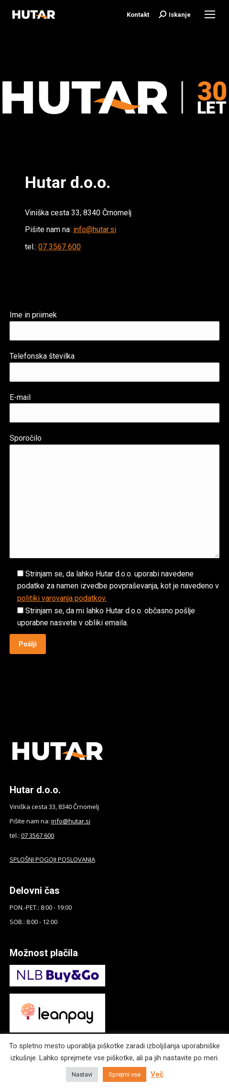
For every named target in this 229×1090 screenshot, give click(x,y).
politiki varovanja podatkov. (62, 598)
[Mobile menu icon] (209, 14)
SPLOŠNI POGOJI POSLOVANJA (52, 859)
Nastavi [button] (82, 1074)
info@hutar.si (94, 229)
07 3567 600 (59, 246)
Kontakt (138, 14)
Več (157, 1074)
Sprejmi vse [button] (125, 1074)
